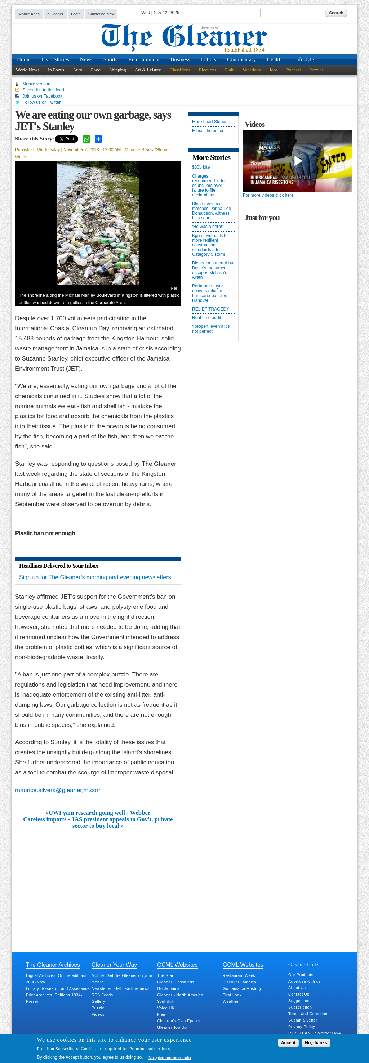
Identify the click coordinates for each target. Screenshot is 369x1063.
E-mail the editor (207, 131)
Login (75, 14)
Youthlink (165, 1001)
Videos (98, 1014)
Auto (77, 69)
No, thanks (316, 1042)
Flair (229, 69)
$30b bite (201, 167)
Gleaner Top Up (172, 1027)
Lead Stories (55, 59)
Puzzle (98, 1008)
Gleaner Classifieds (175, 982)
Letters (209, 59)
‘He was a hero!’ (207, 226)
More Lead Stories (209, 122)
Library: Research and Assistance (58, 988)
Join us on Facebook (42, 96)
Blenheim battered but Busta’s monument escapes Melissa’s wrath (213, 270)
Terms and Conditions (308, 1013)
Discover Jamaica (239, 982)
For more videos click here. (269, 195)
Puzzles (316, 69)
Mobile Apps (29, 14)
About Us (297, 988)
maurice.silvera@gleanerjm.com (58, 790)
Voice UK (165, 1008)
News (86, 59)
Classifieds (180, 69)
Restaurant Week (239, 975)
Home (24, 59)
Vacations (252, 69)
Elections (207, 69)
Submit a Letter (302, 1020)
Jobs (273, 69)
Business (180, 59)
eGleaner (55, 14)
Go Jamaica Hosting (242, 988)
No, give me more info (169, 1057)
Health (274, 59)
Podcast (293, 69)
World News (27, 69)
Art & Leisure (148, 69)
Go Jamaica (168, 988)
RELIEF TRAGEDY (210, 309)
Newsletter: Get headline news (121, 988)
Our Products (301, 975)
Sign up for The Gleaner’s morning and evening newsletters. (96, 577)
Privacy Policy (301, 1026)
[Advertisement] (98, 883)
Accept (288, 1042)
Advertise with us (304, 981)
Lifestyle (304, 59)
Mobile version (36, 83)
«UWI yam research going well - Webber (98, 813)
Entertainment (144, 59)
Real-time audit (206, 318)
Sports (110, 59)
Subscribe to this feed (43, 90)
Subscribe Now (101, 14)
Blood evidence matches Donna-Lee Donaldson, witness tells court (211, 211)
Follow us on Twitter (41, 102)
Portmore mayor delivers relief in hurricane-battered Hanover (209, 293)
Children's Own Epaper (179, 1021)
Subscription (300, 1007)
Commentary (241, 59)
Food (96, 69)
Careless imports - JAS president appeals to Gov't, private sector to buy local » (98, 822)
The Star (165, 975)
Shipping (117, 69)
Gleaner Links (303, 965)
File (174, 288)
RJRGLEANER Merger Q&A (314, 1033)
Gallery (98, 1001)
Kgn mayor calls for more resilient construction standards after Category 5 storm (210, 245)
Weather (231, 1001)
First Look (232, 995)
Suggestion (299, 1001)
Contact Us (298, 994)
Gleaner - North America (180, 995)
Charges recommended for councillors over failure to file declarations (209, 186)
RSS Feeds (102, 995)
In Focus (56, 69)
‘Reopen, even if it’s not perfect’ (211, 329)
